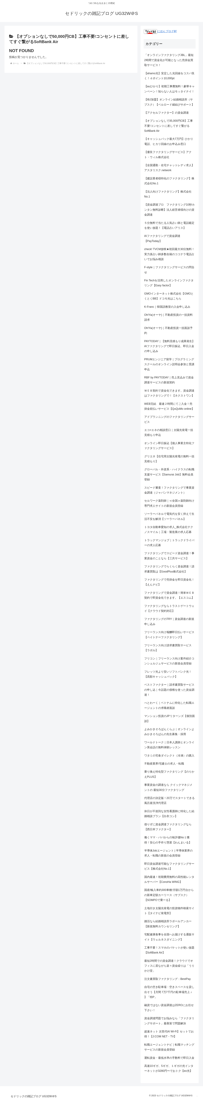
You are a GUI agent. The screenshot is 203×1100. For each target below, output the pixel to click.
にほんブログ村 (160, 31)
